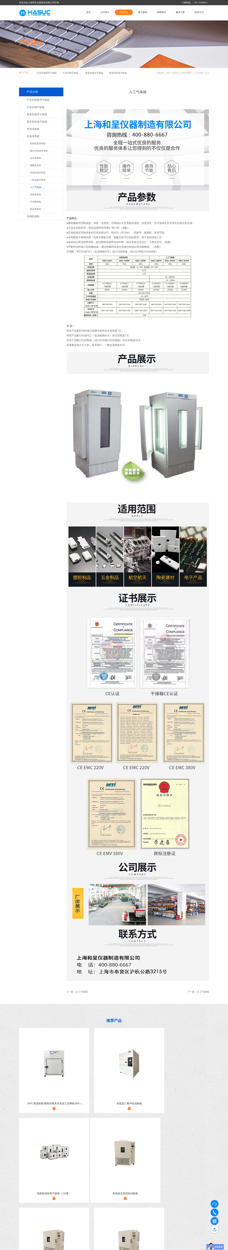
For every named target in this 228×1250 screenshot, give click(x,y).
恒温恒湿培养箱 (37, 173)
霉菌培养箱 (35, 165)
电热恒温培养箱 (37, 143)
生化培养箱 (35, 158)
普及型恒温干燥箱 (118, 73)
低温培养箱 (35, 209)
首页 (88, 12)
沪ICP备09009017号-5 (78, 1246)
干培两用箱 (35, 202)
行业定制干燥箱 (70, 73)
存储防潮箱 (33, 216)
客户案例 (142, 12)
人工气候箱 (198, 73)
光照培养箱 (35, 194)
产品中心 (123, 12)
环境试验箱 (33, 129)
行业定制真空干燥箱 (47, 73)
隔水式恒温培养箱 (39, 151)
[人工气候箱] (81, 991)
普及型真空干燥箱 (94, 73)
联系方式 (199, 12)
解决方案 (180, 12)
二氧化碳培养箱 (37, 180)
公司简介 (105, 12)
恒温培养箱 (186, 73)
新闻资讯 (161, 12)
